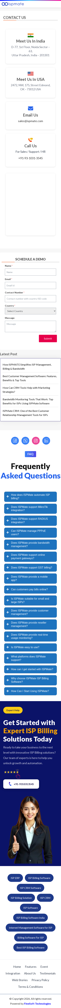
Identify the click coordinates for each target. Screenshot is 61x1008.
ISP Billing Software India (30, 917)
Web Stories (20, 980)
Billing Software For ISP (30, 937)
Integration (13, 973)
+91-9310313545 (21, 784)
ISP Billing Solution (21, 897)
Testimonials (48, 973)
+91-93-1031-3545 (30, 158)
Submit (48, 338)
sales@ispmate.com (30, 121)
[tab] (30, 497)
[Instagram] (36, 441)
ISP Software (30, 907)
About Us (30, 973)
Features (30, 966)
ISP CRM (45, 897)
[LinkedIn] (46, 441)
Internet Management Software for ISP (30, 927)
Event (44, 966)
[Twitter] (25, 441)
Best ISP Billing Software (30, 947)
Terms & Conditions (30, 986)
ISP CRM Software (30, 887)
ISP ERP (15, 877)
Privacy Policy (40, 980)
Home (17, 966)
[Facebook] (15, 441)
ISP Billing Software (39, 877)
